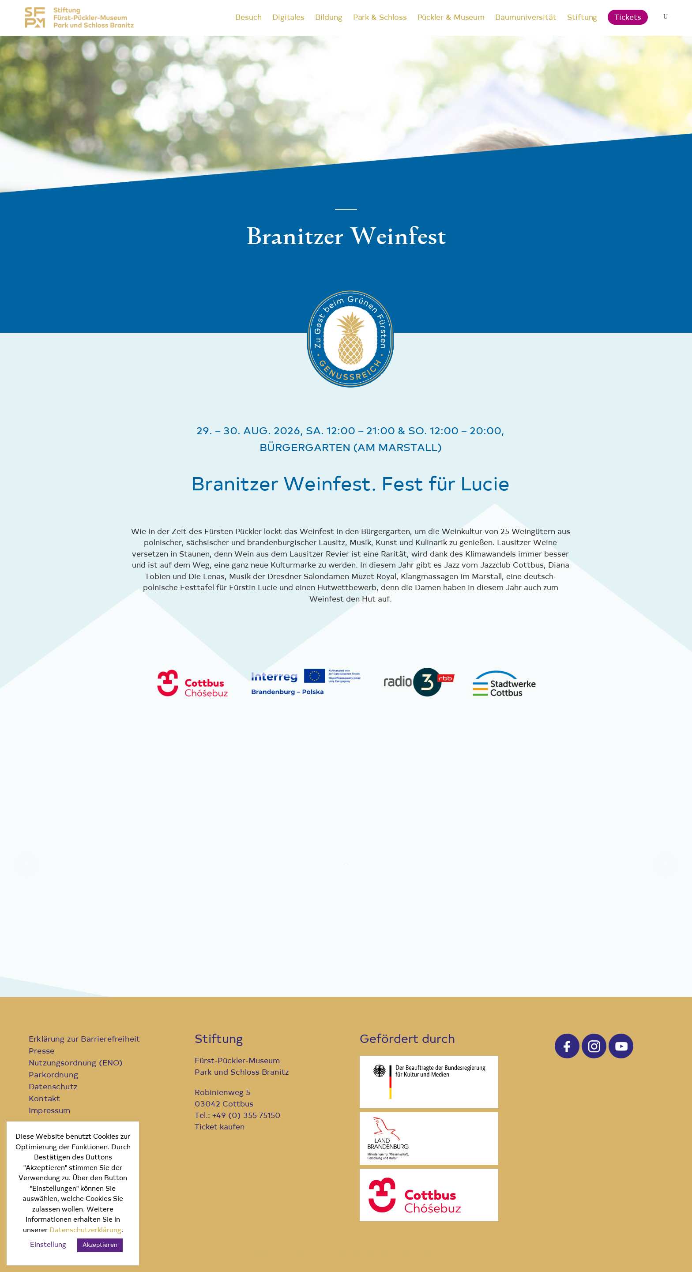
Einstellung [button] (48, 1245)
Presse (41, 1051)
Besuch (248, 18)
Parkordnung (53, 1075)
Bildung (328, 18)
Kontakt (44, 1099)
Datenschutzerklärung (85, 1230)
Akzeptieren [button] (100, 1245)
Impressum (50, 1111)
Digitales (288, 18)
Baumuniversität (526, 18)
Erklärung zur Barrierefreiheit (84, 1039)
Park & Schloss (380, 18)
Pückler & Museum (451, 18)
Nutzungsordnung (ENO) (76, 1063)
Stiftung (582, 18)
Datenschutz (53, 1087)
